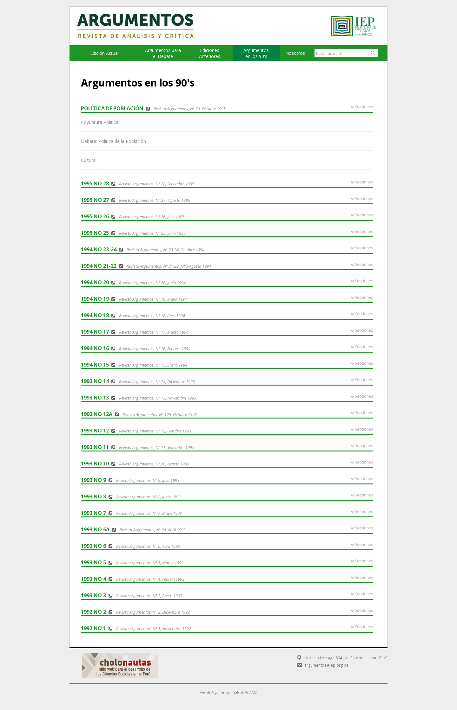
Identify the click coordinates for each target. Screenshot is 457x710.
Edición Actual (104, 53)
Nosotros (295, 53)
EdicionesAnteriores (209, 53)
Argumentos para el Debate (163, 53)
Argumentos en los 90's (256, 53)
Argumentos (141, 26)
